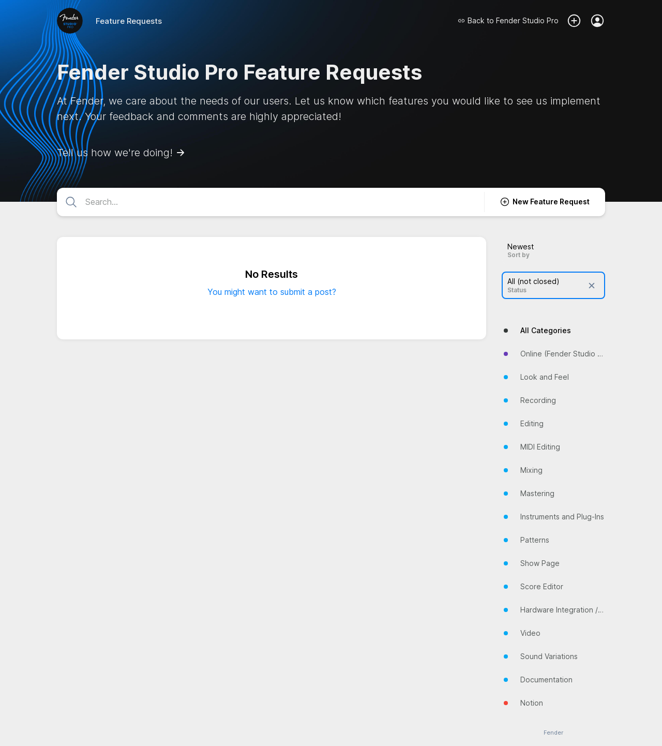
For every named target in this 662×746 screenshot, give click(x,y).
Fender (553, 733)
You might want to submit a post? (271, 292)
